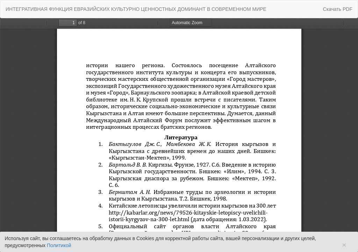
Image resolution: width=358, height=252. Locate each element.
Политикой (59, 245)
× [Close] (344, 244)
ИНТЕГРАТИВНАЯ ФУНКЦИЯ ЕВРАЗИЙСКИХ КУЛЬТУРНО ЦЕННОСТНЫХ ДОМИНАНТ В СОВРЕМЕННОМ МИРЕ (136, 9)
